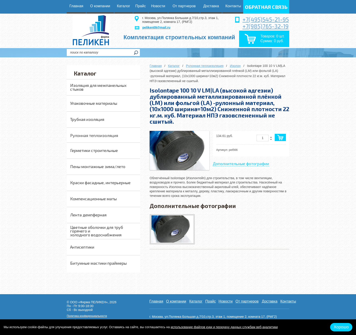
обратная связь (266, 7)
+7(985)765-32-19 (265, 26)
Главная (156, 66)
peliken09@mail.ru (156, 27)
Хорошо (341, 327)
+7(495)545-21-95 (265, 19)
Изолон (235, 66)
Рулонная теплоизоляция (204, 66)
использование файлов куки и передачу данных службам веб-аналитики (224, 327)
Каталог (174, 66)
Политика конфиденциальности (87, 316)
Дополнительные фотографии (241, 163)
